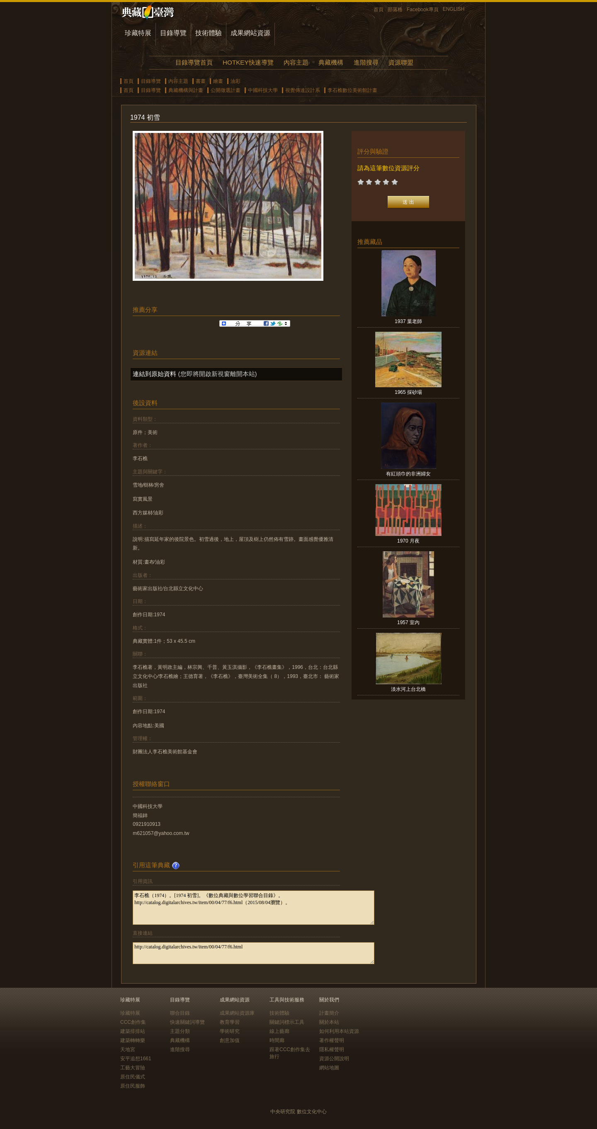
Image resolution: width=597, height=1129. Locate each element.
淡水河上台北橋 (408, 689)
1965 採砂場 (408, 392)
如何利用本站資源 (339, 1031)
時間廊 (276, 1040)
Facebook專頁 (423, 9)
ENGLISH (454, 9)
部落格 (395, 9)
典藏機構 (330, 62)
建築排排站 (132, 1031)
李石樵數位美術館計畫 (352, 90)
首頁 (378, 9)
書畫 (201, 81)
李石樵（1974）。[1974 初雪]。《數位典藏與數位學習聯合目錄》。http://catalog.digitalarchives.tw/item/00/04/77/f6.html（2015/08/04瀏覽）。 (253, 907)
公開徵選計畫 (225, 90)
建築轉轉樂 (132, 1040)
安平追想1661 (135, 1058)
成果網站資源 (250, 32)
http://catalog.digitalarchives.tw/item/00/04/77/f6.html (253, 953)
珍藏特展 (138, 32)
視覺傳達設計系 (302, 90)
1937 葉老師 (408, 321)
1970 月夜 (408, 541)
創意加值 (230, 1040)
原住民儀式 (132, 1077)
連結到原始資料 (154, 373)
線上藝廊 (279, 1031)
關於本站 (329, 1022)
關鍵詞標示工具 (286, 1022)
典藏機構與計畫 (185, 90)
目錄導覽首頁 (194, 62)
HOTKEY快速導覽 (248, 62)
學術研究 (230, 1031)
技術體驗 (208, 32)
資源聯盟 (400, 62)
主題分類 (180, 1031)
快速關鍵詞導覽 (187, 1022)
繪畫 (218, 81)
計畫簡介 (329, 1013)
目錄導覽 (173, 32)
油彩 (235, 81)
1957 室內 (408, 622)
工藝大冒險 (132, 1068)
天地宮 (127, 1049)
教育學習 (230, 1022)
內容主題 (296, 62)
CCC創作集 (133, 1022)
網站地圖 (329, 1068)
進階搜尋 (366, 62)
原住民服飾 (132, 1086)
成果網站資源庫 (237, 1013)
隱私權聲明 (331, 1049)
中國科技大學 (263, 90)
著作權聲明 (331, 1040)
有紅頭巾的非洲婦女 (408, 474)
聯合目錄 (180, 1013)
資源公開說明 (334, 1058)
